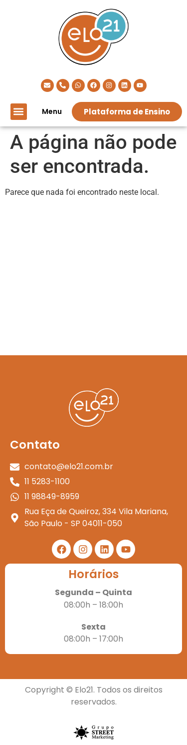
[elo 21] (93, 280)
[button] (18, 111)
